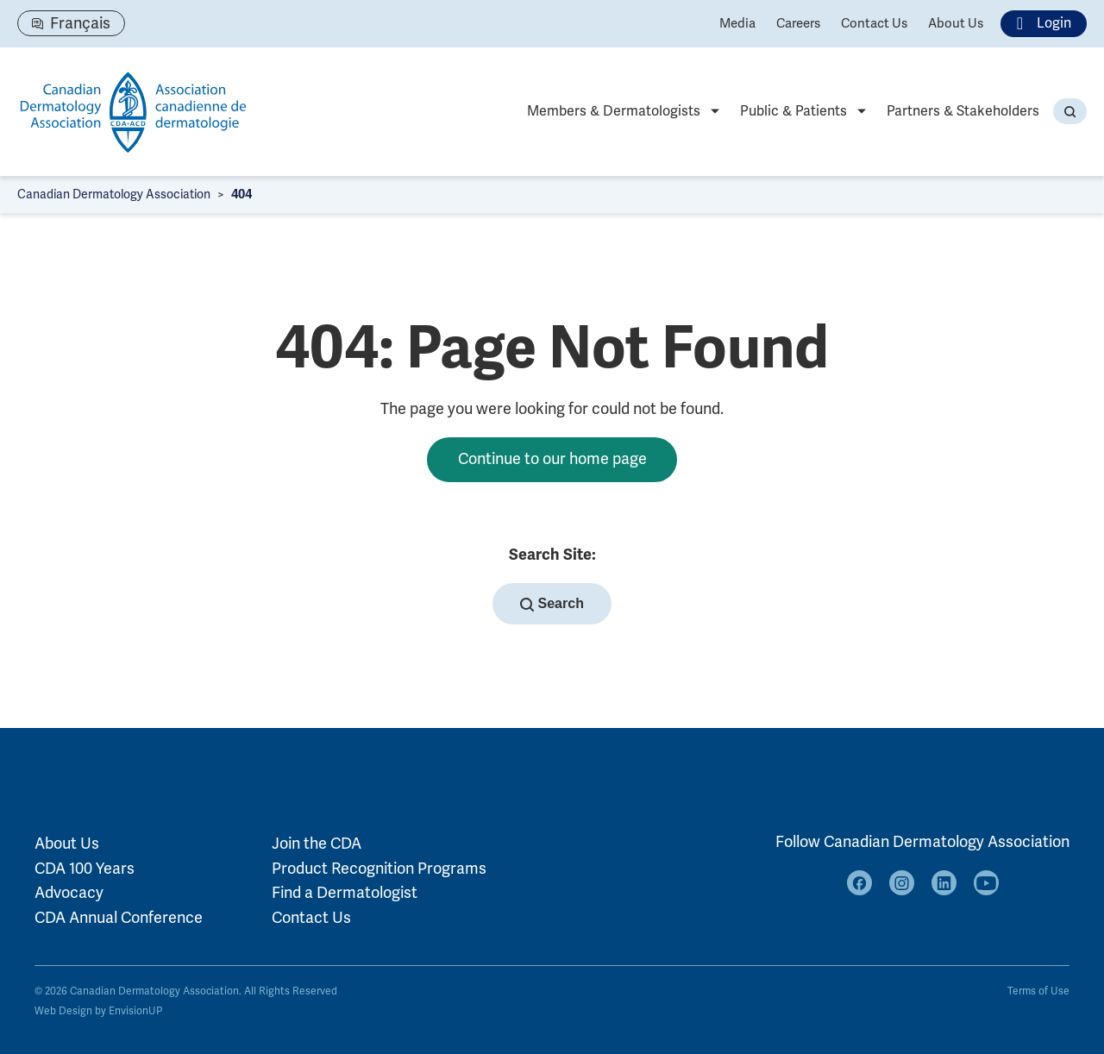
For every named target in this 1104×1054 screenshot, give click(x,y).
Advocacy (69, 892)
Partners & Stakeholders (963, 111)
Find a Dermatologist (344, 892)
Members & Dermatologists (613, 111)
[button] (1070, 111)
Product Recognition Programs (379, 868)
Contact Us (874, 23)
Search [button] (552, 604)
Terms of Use (1038, 991)
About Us (955, 23)
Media (737, 23)
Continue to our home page (552, 458)
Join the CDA (316, 843)
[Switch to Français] (71, 23)
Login (1039, 23)
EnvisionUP (135, 1011)
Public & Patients (793, 111)
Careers (798, 23)
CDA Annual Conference (118, 917)
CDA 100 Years (84, 868)
